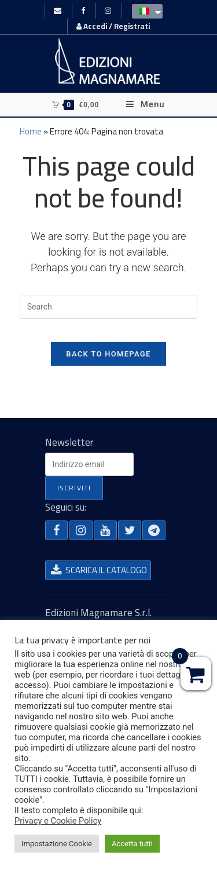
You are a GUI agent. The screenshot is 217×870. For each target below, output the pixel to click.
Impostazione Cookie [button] (56, 843)
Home (31, 131)
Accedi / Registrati (113, 26)
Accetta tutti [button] (132, 843)
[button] (56, 530)
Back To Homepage (108, 354)
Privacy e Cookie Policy (57, 821)
